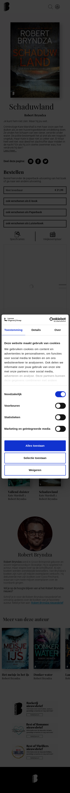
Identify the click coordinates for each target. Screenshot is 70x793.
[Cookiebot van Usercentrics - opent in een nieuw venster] (50, 319)
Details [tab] (36, 329)
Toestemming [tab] (13, 329)
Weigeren (35, 470)
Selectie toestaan (35, 457)
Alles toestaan (35, 445)
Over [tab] (58, 329)
